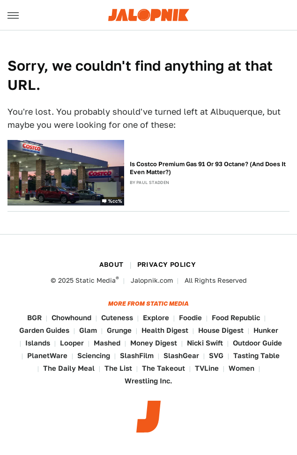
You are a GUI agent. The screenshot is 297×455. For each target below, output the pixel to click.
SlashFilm (137, 356)
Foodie (190, 318)
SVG (216, 356)
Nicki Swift (205, 343)
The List (118, 368)
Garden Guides (44, 330)
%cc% (115, 200)
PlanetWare (47, 356)
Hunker (265, 330)
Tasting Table (256, 356)
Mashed (107, 343)
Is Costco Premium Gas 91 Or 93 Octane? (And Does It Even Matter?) (208, 168)
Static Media (95, 280)
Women (241, 368)
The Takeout (163, 368)
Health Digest (164, 330)
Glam (88, 330)
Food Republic (236, 318)
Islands (37, 343)
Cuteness (117, 318)
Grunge (119, 330)
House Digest (221, 330)
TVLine (207, 368)
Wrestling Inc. (148, 381)
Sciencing (93, 356)
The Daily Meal (69, 368)
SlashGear (181, 356)
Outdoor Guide (257, 343)
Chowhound (71, 318)
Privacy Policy (166, 264)
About (111, 264)
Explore (156, 318)
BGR (34, 318)
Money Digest (153, 343)
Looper (72, 343)
